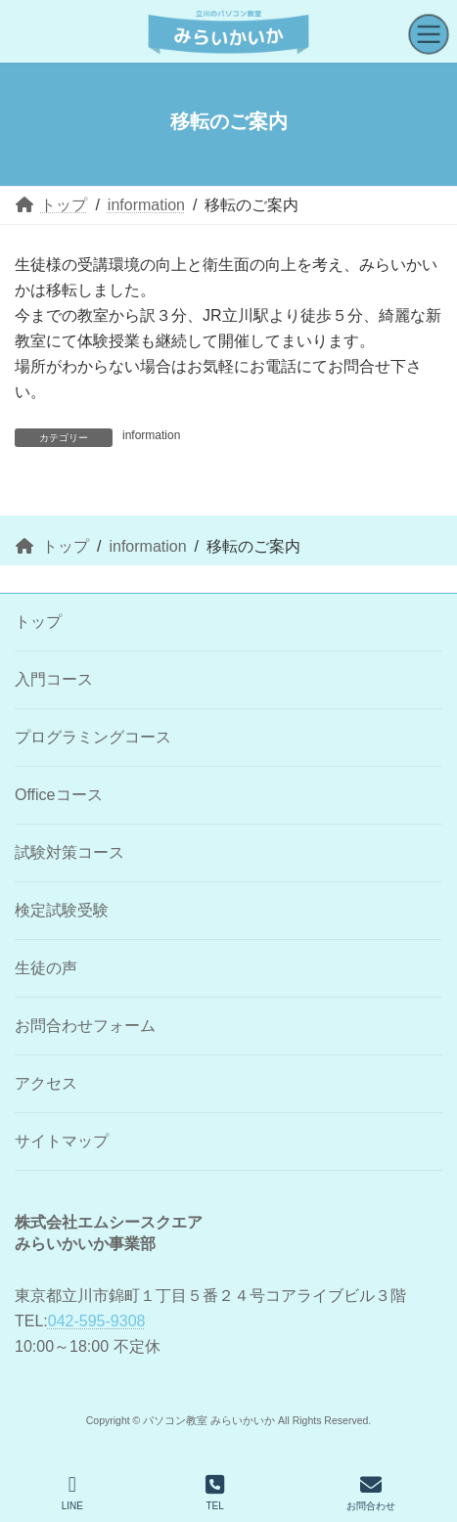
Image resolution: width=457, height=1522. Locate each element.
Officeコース (59, 794)
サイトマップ (62, 1141)
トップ (38, 621)
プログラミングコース (93, 737)
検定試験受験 (62, 910)
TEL (215, 1492)
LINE (72, 1492)
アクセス (46, 1083)
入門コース (54, 679)
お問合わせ (370, 1492)
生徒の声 (46, 968)
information (151, 435)
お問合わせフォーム (85, 1025)
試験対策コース (69, 852)
